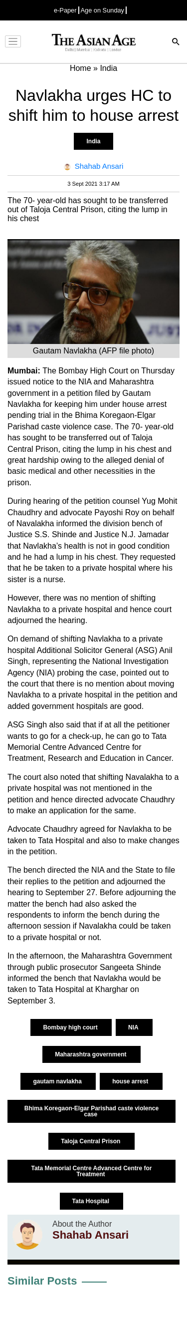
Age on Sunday (103, 10)
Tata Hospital (91, 1201)
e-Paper (65, 10)
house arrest (131, 1081)
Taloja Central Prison (91, 1141)
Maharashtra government (91, 1054)
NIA (134, 1027)
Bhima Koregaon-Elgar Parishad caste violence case (91, 1111)
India (93, 141)
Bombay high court (71, 1027)
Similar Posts (42, 1281)
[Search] (176, 42)
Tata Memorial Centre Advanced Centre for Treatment (91, 1171)
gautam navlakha (58, 1081)
